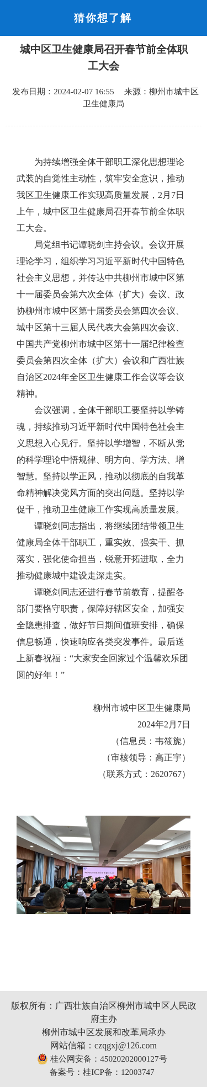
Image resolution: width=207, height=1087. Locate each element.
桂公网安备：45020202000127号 (102, 1058)
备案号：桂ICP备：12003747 (102, 1072)
